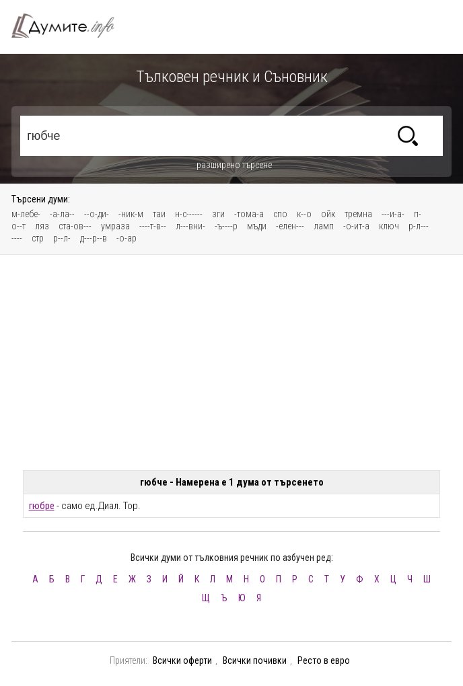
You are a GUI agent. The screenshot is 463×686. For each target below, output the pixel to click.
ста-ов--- (75, 226)
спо (280, 213)
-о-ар (126, 238)
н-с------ (189, 213)
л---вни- (190, 226)
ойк (328, 213)
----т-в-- (152, 226)
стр (38, 238)
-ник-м (130, 213)
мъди (256, 226)
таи (159, 213)
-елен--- (290, 226)
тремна (358, 213)
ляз (42, 226)
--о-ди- (96, 213)
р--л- (62, 238)
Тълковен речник (70, 25)
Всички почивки (255, 660)
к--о (304, 213)
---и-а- (393, 213)
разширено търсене (234, 164)
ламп (324, 226)
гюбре (42, 506)
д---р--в (93, 238)
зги (218, 213)
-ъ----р (226, 226)
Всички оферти (182, 660)
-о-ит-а (356, 226)
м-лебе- (25, 213)
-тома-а (249, 213)
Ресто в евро (323, 660)
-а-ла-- (62, 213)
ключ (389, 226)
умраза (115, 226)
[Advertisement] (231, 362)
